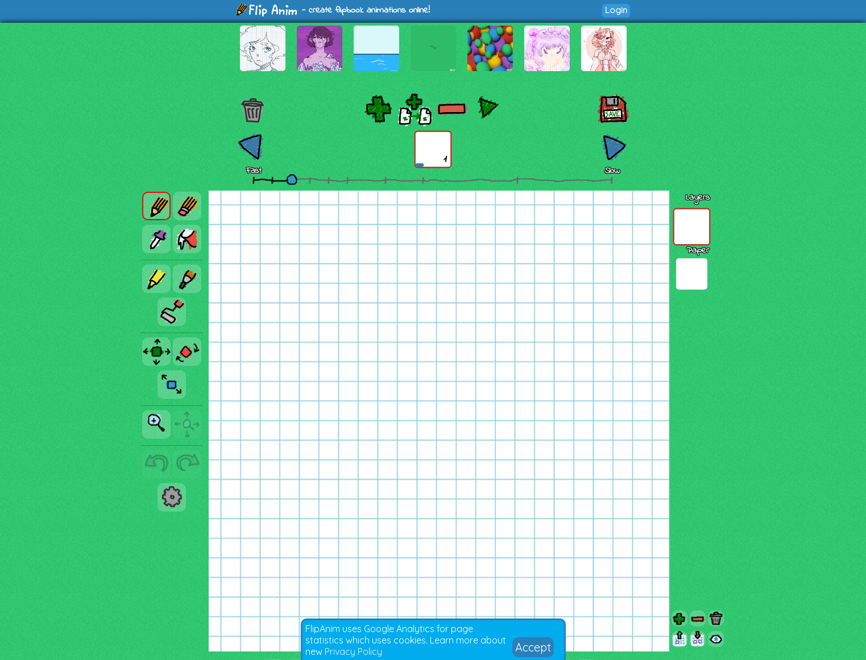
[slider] (291, 179)
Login (616, 10)
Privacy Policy (353, 651)
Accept (533, 647)
